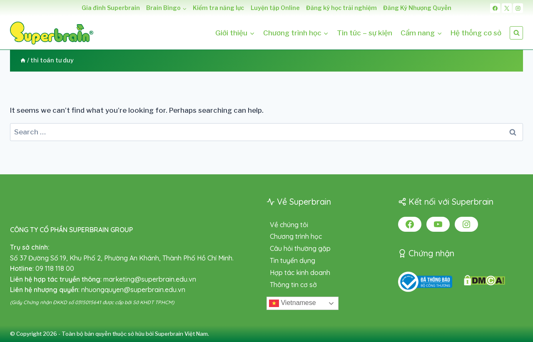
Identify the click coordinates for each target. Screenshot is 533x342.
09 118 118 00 (54, 268)
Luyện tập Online (275, 7)
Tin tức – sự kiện (364, 33)
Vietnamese (292, 303)
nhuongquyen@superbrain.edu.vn (133, 289)
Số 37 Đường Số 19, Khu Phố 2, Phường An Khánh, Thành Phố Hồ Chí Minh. (122, 258)
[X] (507, 8)
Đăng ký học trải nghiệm (341, 7)
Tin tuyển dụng (292, 260)
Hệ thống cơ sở (476, 33)
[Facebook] (495, 8)
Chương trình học (296, 236)
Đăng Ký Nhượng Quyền (417, 7)
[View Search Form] (516, 33)
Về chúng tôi (289, 225)
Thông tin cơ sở (293, 284)
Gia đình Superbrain (111, 7)
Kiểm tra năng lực (218, 7)
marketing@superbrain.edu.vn (149, 279)
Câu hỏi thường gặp (300, 248)
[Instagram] (518, 8)
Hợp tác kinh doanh (300, 272)
